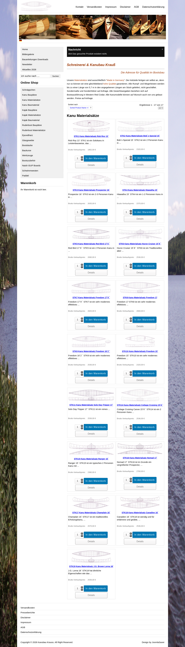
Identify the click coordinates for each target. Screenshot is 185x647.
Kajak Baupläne (29, 110)
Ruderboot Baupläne (32, 125)
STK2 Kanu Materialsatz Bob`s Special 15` (140, 136)
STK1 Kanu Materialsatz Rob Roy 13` (91, 136)
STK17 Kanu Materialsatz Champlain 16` (91, 512)
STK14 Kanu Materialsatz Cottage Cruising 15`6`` (140, 405)
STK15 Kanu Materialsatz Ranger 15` (91, 459)
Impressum (110, 7)
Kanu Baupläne (29, 95)
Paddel (25, 175)
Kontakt (79, 7)
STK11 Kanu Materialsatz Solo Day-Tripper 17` (91, 405)
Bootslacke (27, 145)
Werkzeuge (27, 155)
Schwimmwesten (30, 170)
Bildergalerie (28, 54)
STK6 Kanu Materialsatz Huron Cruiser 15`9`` (140, 244)
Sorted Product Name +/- (79, 108)
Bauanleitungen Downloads (35, 59)
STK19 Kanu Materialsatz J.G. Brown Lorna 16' (91, 566)
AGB (136, 7)
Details (91, 165)
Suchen (55, 76)
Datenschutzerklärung (153, 7)
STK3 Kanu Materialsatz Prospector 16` (91, 190)
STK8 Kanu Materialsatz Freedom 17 (140, 297)
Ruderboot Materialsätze (33, 130)
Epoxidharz (27, 135)
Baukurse (26, 150)
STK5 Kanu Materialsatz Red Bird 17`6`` (91, 244)
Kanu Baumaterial (30, 105)
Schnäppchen (28, 90)
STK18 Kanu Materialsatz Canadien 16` (140, 512)
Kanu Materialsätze (31, 100)
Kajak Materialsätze (31, 115)
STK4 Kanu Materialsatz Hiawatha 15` (140, 190)
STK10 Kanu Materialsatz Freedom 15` (140, 351)
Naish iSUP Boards (31, 165)
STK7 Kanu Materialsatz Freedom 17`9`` (91, 297)
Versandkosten (94, 7)
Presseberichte (28, 612)
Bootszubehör (28, 160)
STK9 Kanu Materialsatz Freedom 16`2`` (91, 351)
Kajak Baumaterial (31, 120)
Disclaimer (125, 7)
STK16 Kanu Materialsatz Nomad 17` (140, 458)
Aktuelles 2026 (29, 69)
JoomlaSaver (158, 642)
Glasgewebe (28, 140)
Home (25, 49)
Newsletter (27, 64)
